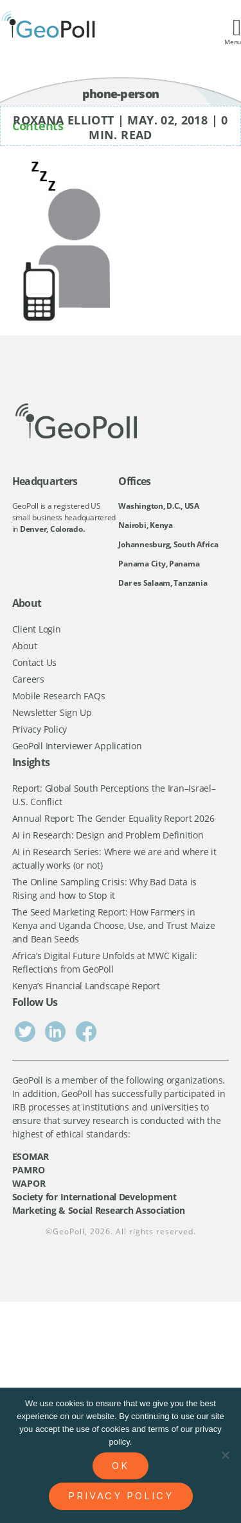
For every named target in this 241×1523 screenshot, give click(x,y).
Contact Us (34, 662)
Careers (28, 679)
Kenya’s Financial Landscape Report (86, 986)
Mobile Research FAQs (58, 696)
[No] (225, 1455)
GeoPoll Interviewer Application (77, 746)
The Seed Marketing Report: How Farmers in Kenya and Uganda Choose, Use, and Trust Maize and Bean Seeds (113, 925)
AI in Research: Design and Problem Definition (108, 835)
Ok (120, 1465)
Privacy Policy (39, 729)
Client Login (36, 629)
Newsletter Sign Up (52, 712)
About (24, 646)
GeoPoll (69, 1231)
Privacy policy (121, 1496)
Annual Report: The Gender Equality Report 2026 (113, 818)
